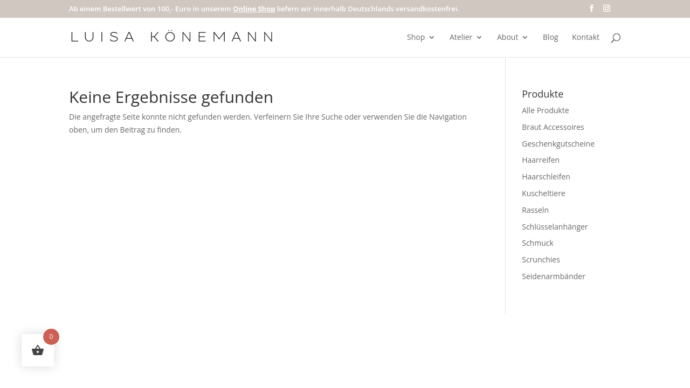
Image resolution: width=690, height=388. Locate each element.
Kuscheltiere (543, 193)
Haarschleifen (546, 176)
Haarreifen (541, 160)
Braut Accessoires (553, 127)
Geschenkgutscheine (558, 143)
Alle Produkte (545, 110)
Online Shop (254, 8)
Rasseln (535, 210)
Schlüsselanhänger (555, 226)
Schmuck (538, 243)
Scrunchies (541, 259)
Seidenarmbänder (553, 276)
